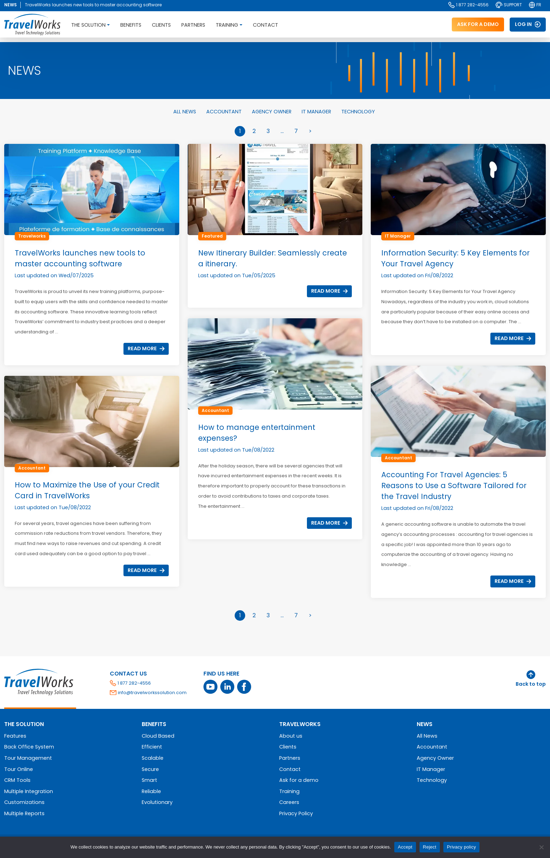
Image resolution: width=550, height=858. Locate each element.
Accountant (224, 111)
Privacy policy (461, 847)
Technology (358, 111)
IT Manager (317, 111)
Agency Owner (272, 111)
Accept (405, 847)
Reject (429, 847)
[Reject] (541, 847)
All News (185, 111)
